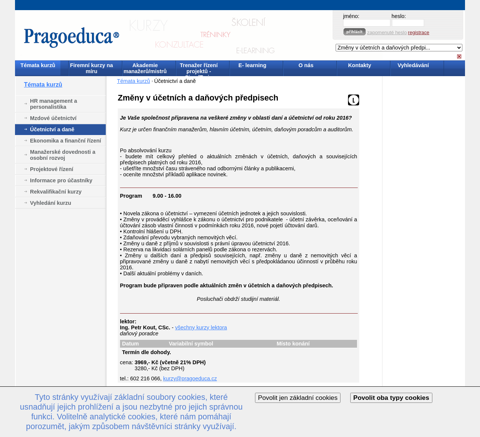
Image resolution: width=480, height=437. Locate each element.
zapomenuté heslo (387, 32)
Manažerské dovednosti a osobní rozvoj (62, 155)
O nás (306, 65)
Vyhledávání (413, 65)
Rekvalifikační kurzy (56, 192)
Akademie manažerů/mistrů (144, 68)
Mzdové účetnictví (53, 118)
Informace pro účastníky (61, 180)
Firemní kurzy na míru (91, 68)
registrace (418, 32)
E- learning (252, 65)
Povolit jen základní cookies (298, 397)
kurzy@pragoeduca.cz (190, 378)
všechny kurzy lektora (201, 327)
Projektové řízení (51, 169)
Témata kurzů (38, 65)
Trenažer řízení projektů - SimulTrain (199, 68)
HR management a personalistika (53, 104)
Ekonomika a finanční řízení (65, 141)
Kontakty (359, 65)
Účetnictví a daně (52, 129)
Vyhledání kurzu (50, 203)
